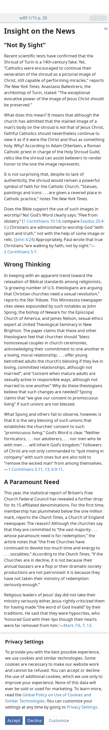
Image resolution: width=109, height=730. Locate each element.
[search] (103, 7)
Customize (59, 720)
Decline (34, 720)
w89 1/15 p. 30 (30, 18)
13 (88, 625)
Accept (13, 720)
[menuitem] (7, 6)
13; (47, 469)
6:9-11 (56, 469)
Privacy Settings (82, 707)
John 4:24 (24, 239)
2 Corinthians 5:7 (20, 252)
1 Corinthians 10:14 (41, 221)
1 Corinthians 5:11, (26, 469)
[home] (7, 6)
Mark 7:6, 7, (75, 625)
